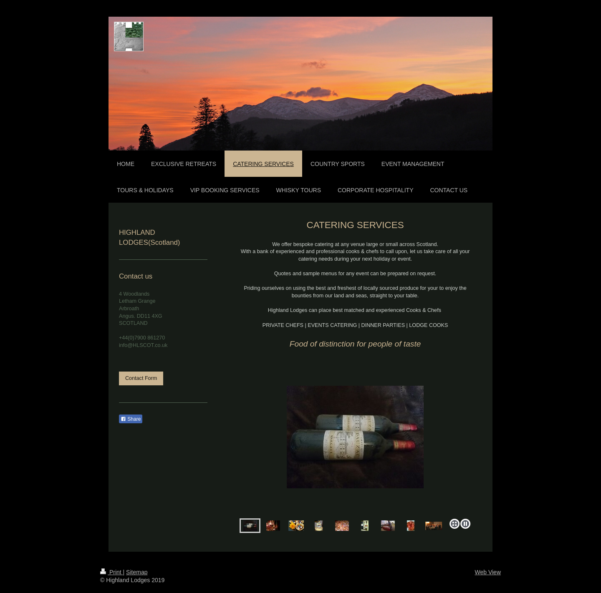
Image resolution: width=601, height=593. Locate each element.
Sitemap (136, 572)
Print (111, 572)
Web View (488, 572)
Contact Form (141, 378)
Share (131, 419)
